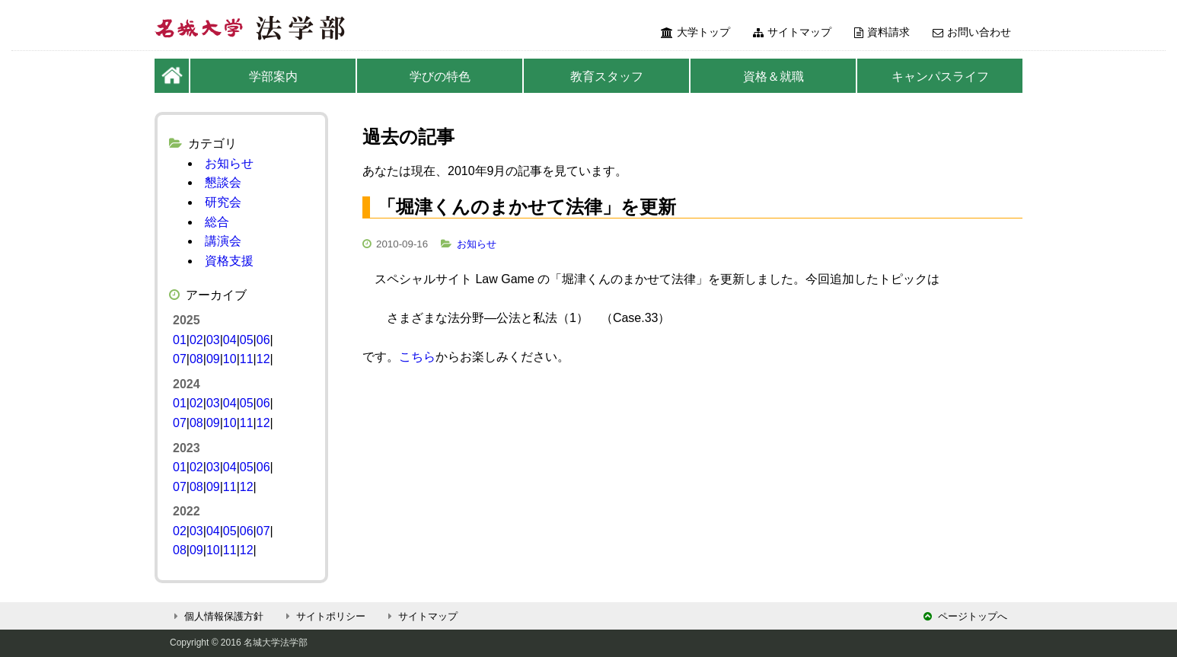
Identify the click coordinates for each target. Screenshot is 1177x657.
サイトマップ (792, 32)
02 (196, 339)
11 (247, 358)
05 (247, 339)
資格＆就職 (773, 76)
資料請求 (882, 32)
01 (180, 339)
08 (196, 358)
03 (213, 339)
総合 (217, 221)
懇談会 (223, 182)
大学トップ (695, 32)
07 (180, 358)
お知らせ (476, 244)
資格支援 (229, 260)
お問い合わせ (972, 32)
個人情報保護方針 (216, 616)
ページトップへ (965, 616)
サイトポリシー (323, 616)
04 (230, 339)
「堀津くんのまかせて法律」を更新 (527, 206)
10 (230, 358)
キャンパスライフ (940, 76)
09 (213, 358)
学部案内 (273, 76)
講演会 (223, 240)
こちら (417, 356)
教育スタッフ (606, 76)
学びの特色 (440, 76)
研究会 (223, 202)
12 (263, 358)
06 (263, 339)
